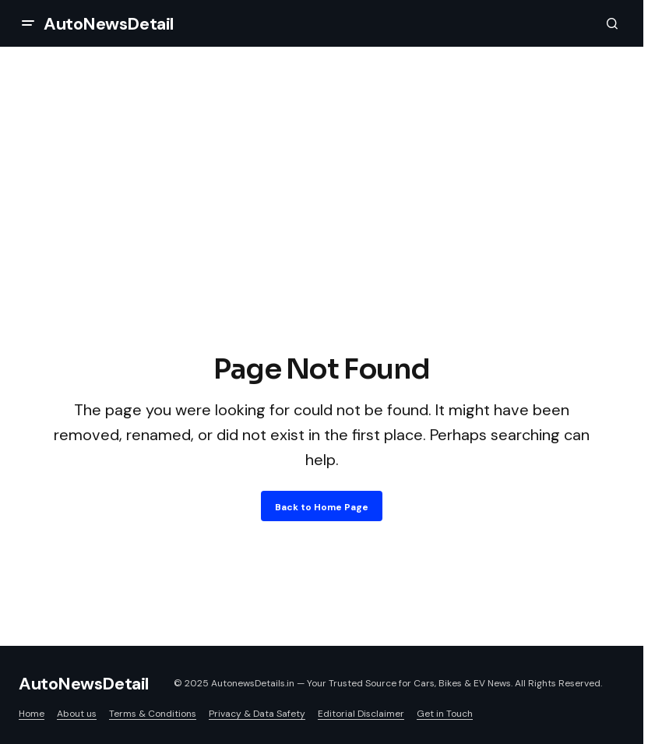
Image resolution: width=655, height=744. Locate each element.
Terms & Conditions (152, 713)
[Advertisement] (322, 232)
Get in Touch (445, 713)
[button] (28, 23)
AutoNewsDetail (109, 23)
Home (31, 713)
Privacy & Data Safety (257, 713)
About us (77, 713)
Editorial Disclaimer (361, 713)
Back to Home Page (321, 507)
